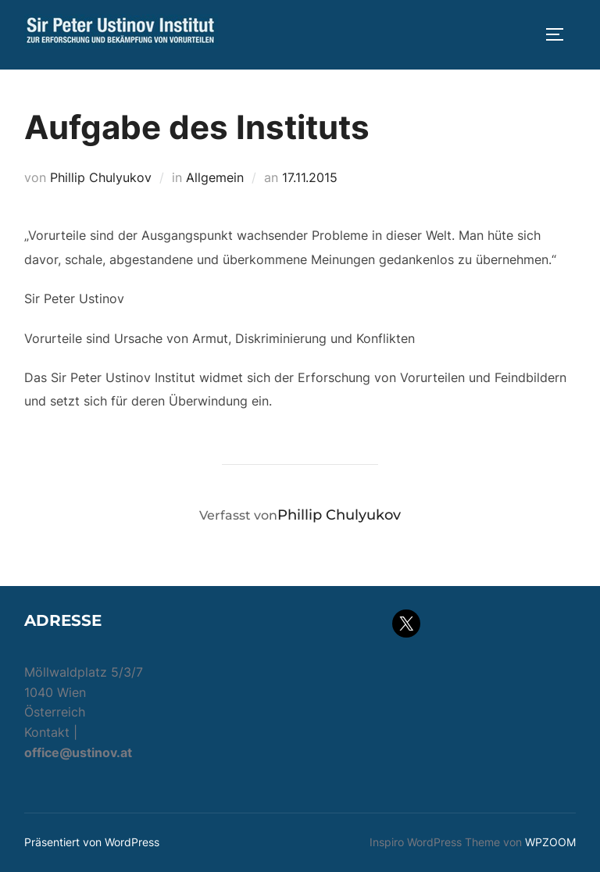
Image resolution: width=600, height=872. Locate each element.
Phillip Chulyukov (101, 177)
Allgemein (215, 177)
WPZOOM (550, 842)
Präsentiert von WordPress (91, 842)
